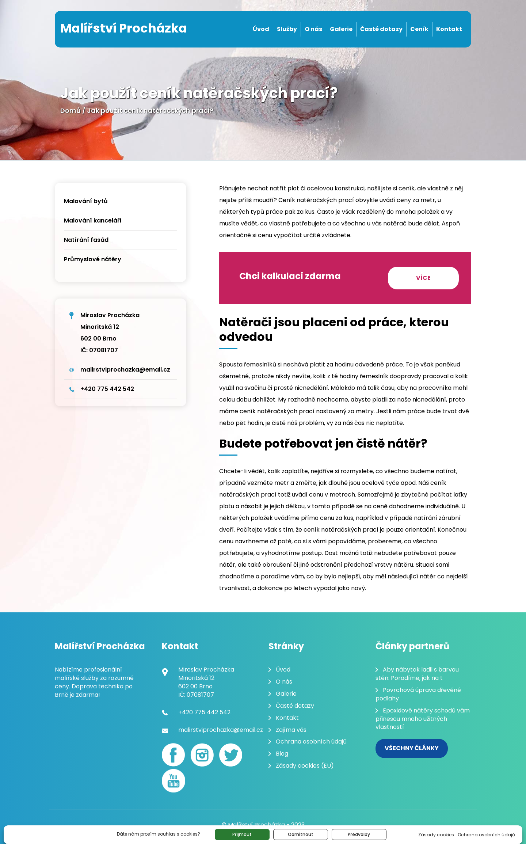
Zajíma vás (291, 730)
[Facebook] (173, 755)
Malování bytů (86, 201)
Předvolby (359, 834)
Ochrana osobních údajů (486, 835)
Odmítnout (300, 834)
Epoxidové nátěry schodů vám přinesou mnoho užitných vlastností (423, 718)
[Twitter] (230, 755)
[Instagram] (202, 755)
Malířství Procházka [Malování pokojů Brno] (123, 28)
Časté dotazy (381, 29)
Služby (287, 29)
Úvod (261, 29)
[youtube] (173, 780)
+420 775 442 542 (107, 389)
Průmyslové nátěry (92, 259)
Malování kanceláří (93, 220)
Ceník (419, 29)
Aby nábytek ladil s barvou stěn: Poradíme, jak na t (417, 673)
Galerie (341, 29)
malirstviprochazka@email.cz (125, 369)
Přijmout (242, 834)
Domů (70, 110)
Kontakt (449, 29)
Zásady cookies (436, 835)
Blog (282, 753)
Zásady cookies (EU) (305, 765)
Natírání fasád (86, 240)
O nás (313, 29)
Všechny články (412, 748)
